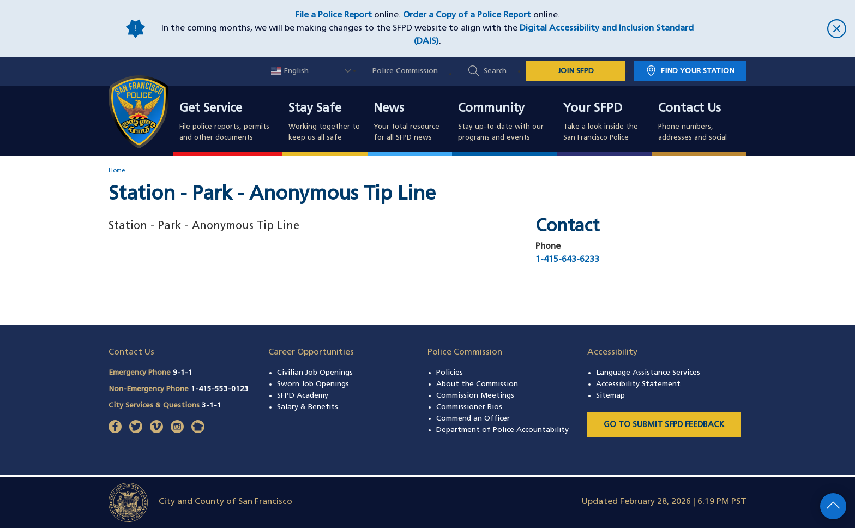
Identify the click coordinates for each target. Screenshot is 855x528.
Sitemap (610, 396)
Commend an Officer (473, 419)
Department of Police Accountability (502, 430)
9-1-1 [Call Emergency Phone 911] (182, 373)
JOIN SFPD (576, 71)
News (389, 109)
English (290, 71)
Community (491, 109)
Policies (449, 373)
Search (495, 71)
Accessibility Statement (638, 384)
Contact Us (689, 109)
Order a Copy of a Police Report (467, 15)
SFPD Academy (302, 396)
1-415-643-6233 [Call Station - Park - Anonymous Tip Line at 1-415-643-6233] (567, 259)
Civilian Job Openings (315, 373)
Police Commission (405, 71)
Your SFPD (592, 109)
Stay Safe (314, 109)
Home (117, 171)
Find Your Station (697, 71)
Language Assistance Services (648, 373)
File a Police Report (333, 15)
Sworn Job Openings (313, 384)
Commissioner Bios (469, 407)
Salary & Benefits (307, 407)
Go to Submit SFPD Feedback (664, 425)
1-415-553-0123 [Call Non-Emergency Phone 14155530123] (220, 389)
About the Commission (477, 384)
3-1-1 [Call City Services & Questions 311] (211, 405)
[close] (776, 28)
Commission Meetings (475, 396)
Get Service (210, 109)
